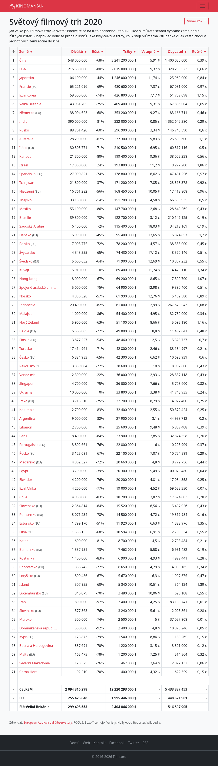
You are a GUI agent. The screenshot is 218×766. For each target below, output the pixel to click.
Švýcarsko (27, 252)
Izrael (23, 165)
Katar (23, 540)
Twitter (133, 742)
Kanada (25, 156)
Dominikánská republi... (38, 628)
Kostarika (26, 558)
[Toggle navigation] (203, 6)
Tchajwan (26, 182)
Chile (23, 497)
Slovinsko (26, 610)
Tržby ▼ (129, 51)
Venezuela (27, 374)
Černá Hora (28, 671)
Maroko (25, 619)
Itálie (23, 147)
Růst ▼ (98, 51)
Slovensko (27, 505)
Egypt (24, 471)
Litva (23, 532)
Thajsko (25, 200)
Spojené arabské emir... (37, 287)
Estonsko (26, 523)
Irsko (23, 401)
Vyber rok (195, 21)
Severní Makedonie (34, 663)
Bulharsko (27, 549)
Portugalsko (29, 444)
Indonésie (27, 305)
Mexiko (25, 208)
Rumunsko (27, 514)
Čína (22, 60)
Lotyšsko (26, 575)
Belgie (24, 331)
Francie (25, 86)
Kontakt (99, 742)
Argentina (27, 418)
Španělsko (27, 174)
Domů (74, 742)
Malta (23, 654)
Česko (24, 357)
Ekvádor (25, 479)
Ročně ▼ (199, 51)
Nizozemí (26, 191)
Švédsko (26, 261)
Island (24, 584)
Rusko (24, 130)
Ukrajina (26, 392)
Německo (26, 112)
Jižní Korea (27, 95)
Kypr (23, 637)
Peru (23, 436)
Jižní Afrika (27, 488)
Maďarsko (27, 462)
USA (22, 69)
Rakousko (27, 366)
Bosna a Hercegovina (36, 645)
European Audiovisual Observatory (48, 722)
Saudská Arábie (31, 226)
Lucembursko (30, 593)
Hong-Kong (28, 278)
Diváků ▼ (79, 51)
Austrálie (26, 139)
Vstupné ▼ (151, 51)
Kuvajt (24, 270)
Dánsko (25, 235)
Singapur (26, 383)
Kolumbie (27, 409)
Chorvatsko (28, 567)
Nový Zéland (29, 322)
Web (86, 742)
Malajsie (26, 313)
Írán (22, 602)
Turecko (25, 348)
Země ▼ (26, 51)
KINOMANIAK (26, 6)
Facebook (117, 742)
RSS (145, 742)
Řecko (24, 453)
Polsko (24, 243)
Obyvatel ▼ (177, 51)
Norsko (25, 296)
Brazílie (25, 217)
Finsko (24, 340)
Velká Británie (30, 104)
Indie (23, 121)
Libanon (25, 427)
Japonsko (26, 77)
